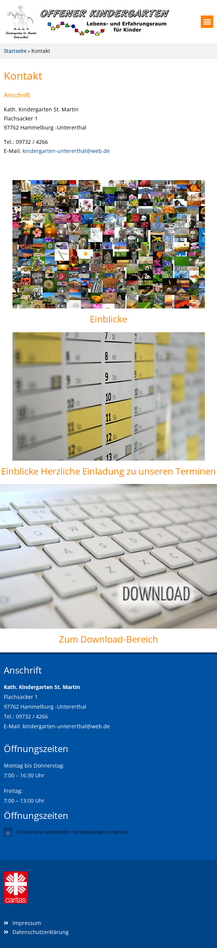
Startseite (15, 51)
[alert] (108, 832)
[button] (207, 21)
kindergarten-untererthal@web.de (66, 150)
